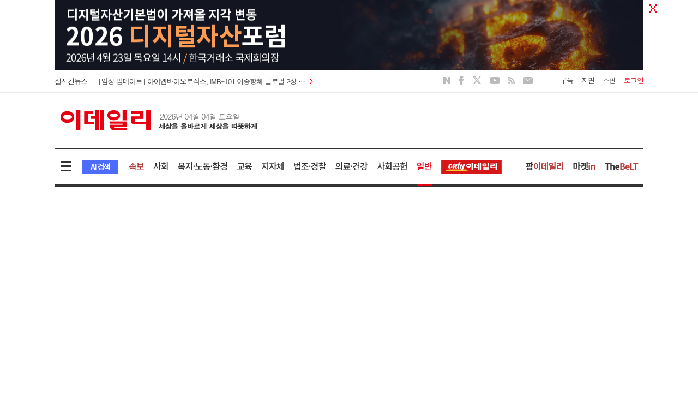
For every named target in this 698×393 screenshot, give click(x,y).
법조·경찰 (309, 165)
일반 (424, 165)
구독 (566, 80)
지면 (587, 80)
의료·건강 (351, 165)
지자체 (272, 165)
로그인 (633, 80)
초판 (609, 80)
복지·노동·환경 (203, 165)
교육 (244, 165)
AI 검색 (100, 166)
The (621, 165)
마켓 (584, 165)
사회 (161, 165)
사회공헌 (392, 165)
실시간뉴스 (71, 81)
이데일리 (158, 120)
